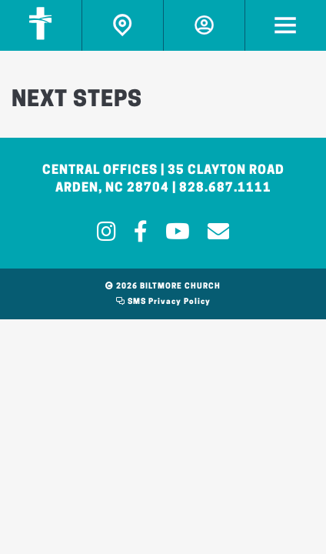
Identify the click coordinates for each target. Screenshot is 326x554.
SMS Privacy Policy (163, 302)
